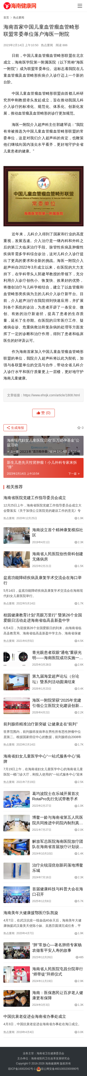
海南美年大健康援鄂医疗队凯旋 (30, 913)
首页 (6, 17)
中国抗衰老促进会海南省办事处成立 (34, 1016)
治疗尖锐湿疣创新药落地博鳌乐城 (57, 868)
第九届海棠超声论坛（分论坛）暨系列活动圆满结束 (55, 679)
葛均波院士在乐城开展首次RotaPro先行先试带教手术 (55, 796)
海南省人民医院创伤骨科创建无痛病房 (57, 556)
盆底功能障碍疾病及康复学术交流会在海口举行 (42, 580)
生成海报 (15, 427)
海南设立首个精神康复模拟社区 (57, 532)
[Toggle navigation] (80, 6)
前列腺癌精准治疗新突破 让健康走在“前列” (40, 724)
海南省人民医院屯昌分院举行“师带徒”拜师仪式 (57, 971)
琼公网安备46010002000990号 (60, 1069)
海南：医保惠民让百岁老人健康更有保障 (57, 995)
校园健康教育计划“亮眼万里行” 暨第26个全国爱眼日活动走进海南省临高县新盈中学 (42, 618)
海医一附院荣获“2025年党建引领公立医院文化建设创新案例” (57, 703)
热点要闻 (47, 45)
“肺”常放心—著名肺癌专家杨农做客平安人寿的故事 (57, 947)
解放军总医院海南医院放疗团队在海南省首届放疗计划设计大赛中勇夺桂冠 (57, 844)
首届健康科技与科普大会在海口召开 (57, 892)
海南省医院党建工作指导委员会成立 (34, 498)
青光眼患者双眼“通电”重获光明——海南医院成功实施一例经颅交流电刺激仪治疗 (57, 655)
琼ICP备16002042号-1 (22, 1069)
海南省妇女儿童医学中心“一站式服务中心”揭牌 (41, 759)
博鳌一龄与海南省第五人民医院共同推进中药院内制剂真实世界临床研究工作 (57, 820)
